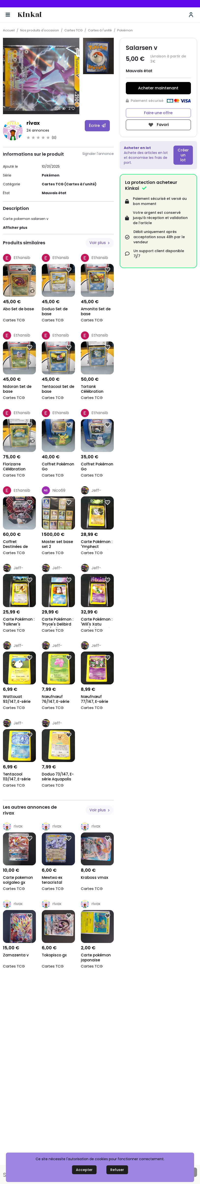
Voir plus (99, 242)
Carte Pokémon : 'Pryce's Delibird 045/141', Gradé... (57, 622)
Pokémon (125, 30)
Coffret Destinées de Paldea (15, 544)
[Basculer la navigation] (8, 14)
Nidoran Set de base (17, 389)
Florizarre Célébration (14, 467)
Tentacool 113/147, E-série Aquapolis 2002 (18, 777)
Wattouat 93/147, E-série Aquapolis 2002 (18, 699)
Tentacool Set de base (58, 389)
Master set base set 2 (57, 544)
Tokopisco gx (54, 955)
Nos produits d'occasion (39, 30)
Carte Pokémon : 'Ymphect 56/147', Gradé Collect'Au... (97, 544)
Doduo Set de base (55, 311)
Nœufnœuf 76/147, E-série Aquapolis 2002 (56, 699)
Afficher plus (15, 227)
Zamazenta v (16, 955)
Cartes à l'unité (100, 30)
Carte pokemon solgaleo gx (18, 880)
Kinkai (29, 14)
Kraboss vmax (94, 877)
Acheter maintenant (158, 88)
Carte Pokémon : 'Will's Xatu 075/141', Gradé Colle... (97, 622)
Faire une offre (158, 113)
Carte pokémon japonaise (96, 958)
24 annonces (38, 130)
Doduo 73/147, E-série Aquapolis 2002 (58, 777)
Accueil (9, 30)
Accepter (84, 1169)
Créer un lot (183, 155)
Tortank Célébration (92, 389)
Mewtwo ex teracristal (52, 880)
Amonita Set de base (96, 311)
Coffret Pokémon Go (58, 467)
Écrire (97, 125)
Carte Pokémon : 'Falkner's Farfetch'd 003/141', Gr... (19, 622)
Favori (158, 125)
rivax (33, 123)
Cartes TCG (73, 30)
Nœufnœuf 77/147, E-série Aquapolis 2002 (96, 699)
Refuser (117, 1169)
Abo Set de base (18, 309)
